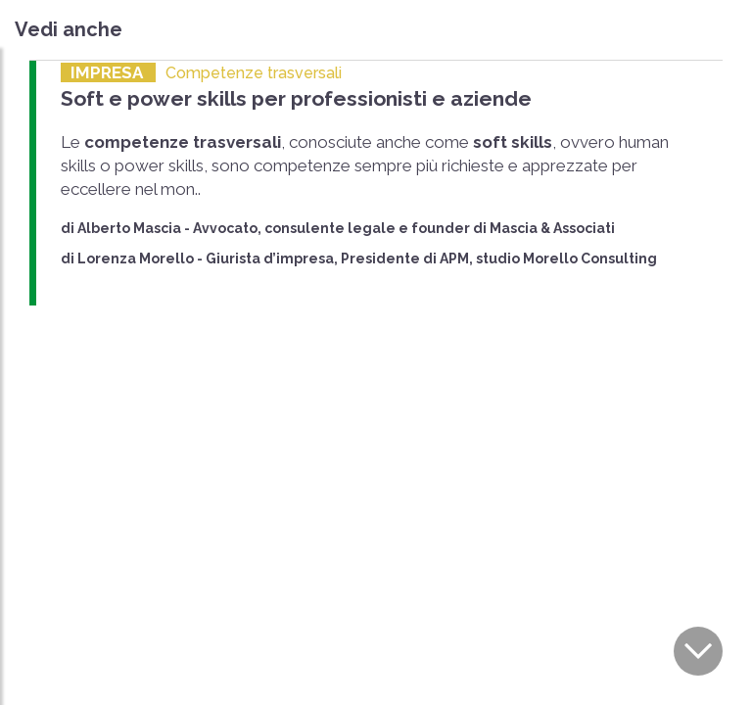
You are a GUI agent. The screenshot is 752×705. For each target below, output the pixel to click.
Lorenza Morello (135, 258)
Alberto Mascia (129, 228)
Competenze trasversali (253, 73)
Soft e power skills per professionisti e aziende (296, 98)
